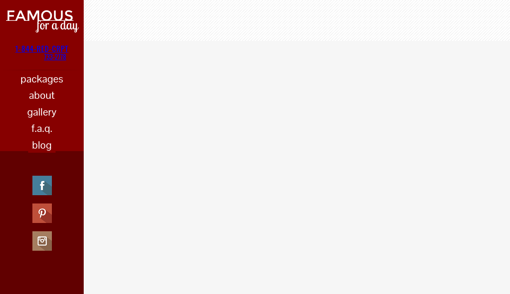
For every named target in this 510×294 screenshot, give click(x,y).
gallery (42, 112)
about (42, 95)
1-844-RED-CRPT (42, 48)
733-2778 (55, 57)
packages (41, 79)
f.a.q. (41, 128)
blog (42, 145)
